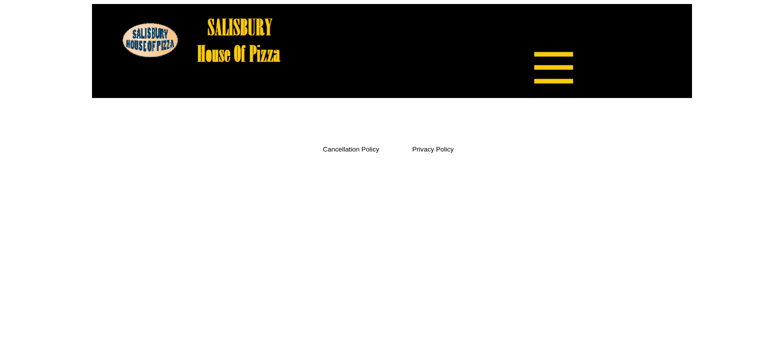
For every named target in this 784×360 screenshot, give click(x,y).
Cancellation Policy (351, 149)
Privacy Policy (433, 149)
